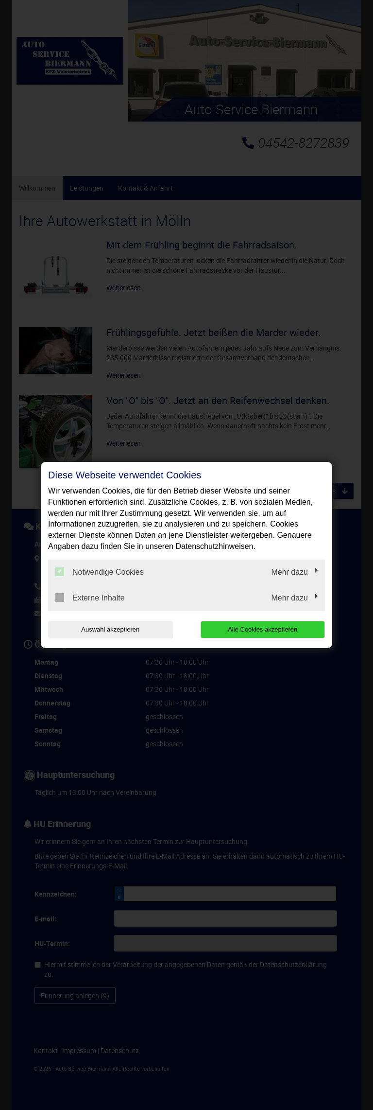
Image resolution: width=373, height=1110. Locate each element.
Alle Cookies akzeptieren (262, 629)
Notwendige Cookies (99, 571)
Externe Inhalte (90, 597)
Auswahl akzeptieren (110, 629)
